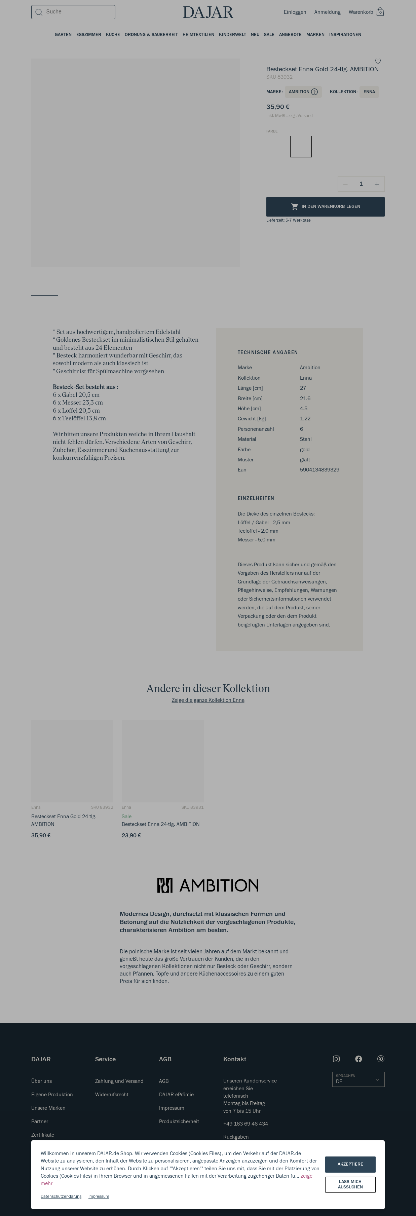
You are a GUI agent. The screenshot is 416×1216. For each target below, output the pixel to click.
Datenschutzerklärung (61, 1196)
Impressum (98, 1196)
